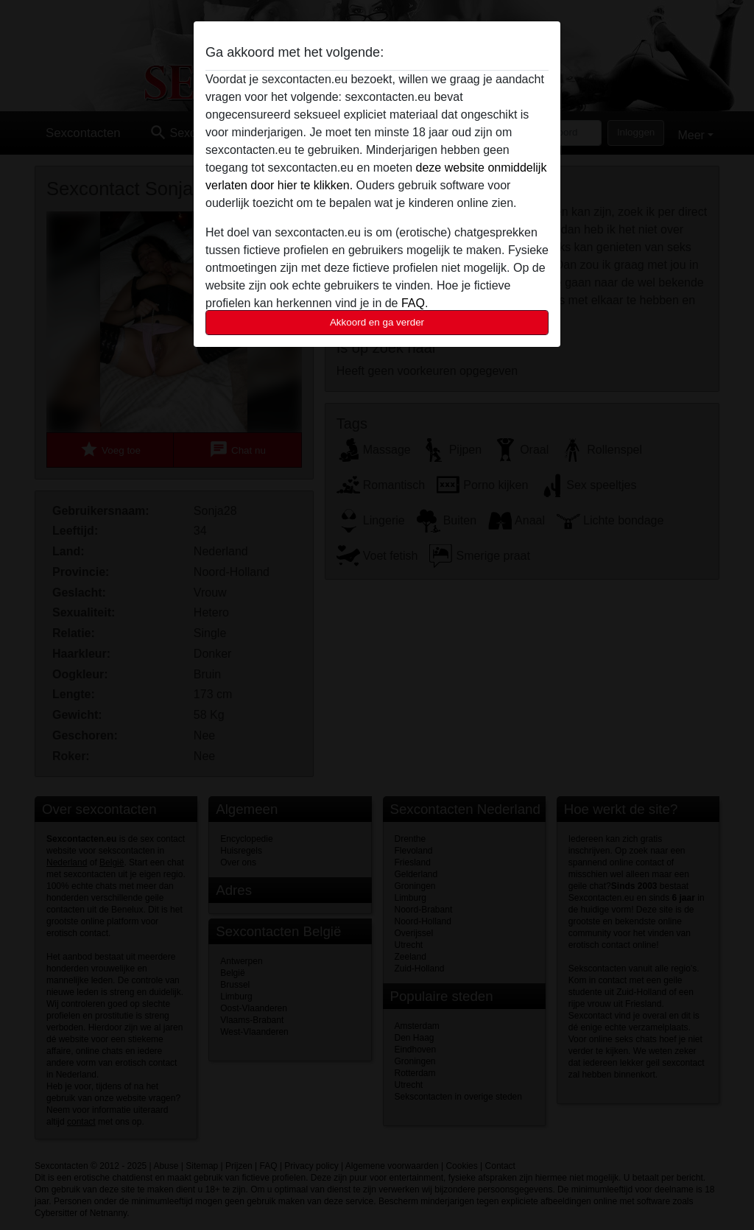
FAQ (413, 303)
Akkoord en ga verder (377, 322)
